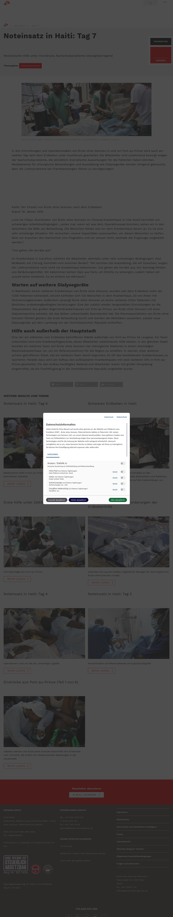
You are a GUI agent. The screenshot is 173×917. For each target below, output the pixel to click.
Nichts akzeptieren (78, 500)
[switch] (122, 463)
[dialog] (86, 458)
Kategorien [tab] (53, 454)
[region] (87, 459)
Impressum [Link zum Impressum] (108, 417)
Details (115, 472)
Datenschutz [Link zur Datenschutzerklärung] (122, 417)
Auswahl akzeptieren (56, 500)
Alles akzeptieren (118, 500)
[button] (122, 463)
